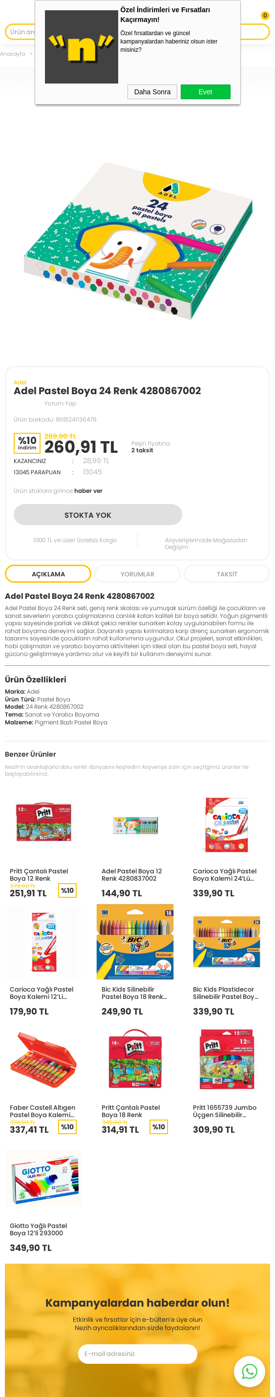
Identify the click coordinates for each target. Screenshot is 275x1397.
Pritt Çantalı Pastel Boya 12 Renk (39, 875)
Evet (205, 92)
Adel (20, 382)
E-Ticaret (108, 1384)
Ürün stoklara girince (58, 491)
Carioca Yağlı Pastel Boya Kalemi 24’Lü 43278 (224, 875)
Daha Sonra (152, 92)
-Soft (86, 1384)
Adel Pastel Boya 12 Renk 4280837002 (132, 875)
